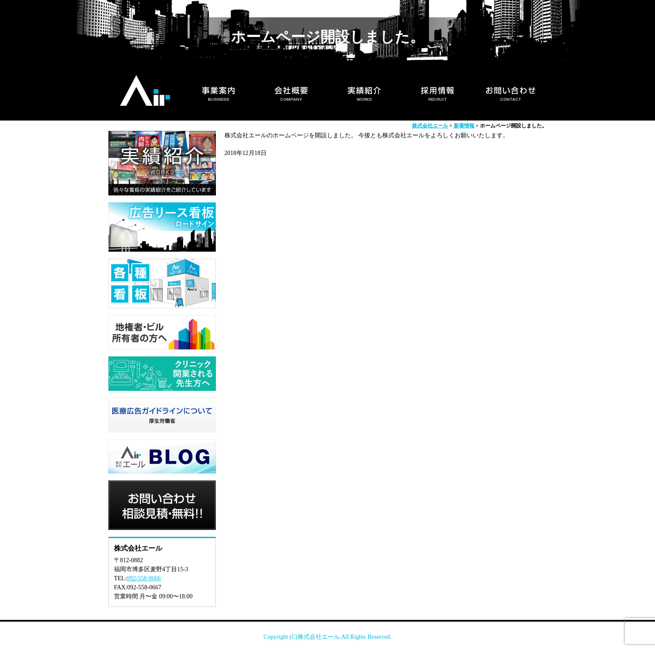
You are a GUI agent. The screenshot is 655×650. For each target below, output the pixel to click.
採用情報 (437, 90)
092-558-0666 (143, 578)
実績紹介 (364, 90)
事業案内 (218, 90)
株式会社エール (319, 637)
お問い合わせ (510, 90)
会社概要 (291, 90)
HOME (144, 90)
